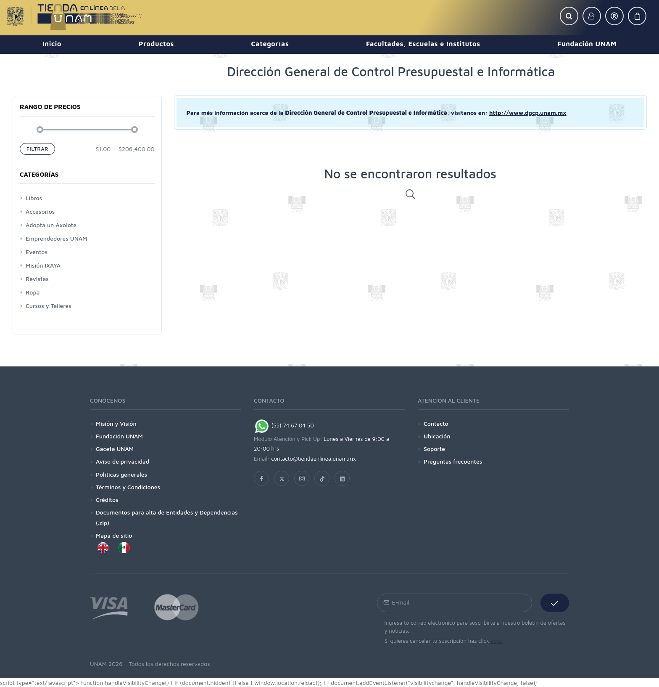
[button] (569, 16)
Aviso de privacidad (122, 461)
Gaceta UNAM (115, 448)
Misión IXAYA (43, 265)
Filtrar (37, 149)
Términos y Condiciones (128, 487)
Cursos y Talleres (48, 305)
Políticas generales (121, 474)
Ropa (33, 292)
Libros (34, 198)
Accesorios (40, 211)
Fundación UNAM (119, 436)
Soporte (434, 448)
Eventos (36, 251)
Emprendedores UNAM (56, 238)
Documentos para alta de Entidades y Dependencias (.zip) (167, 517)
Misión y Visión (116, 423)
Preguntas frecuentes (453, 461)
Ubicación (437, 436)
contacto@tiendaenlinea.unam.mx (313, 458)
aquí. (496, 640)
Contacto (436, 423)
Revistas (37, 278)
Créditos (107, 499)
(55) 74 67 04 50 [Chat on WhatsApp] (284, 425)
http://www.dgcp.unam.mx (528, 112)
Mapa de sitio (114, 535)
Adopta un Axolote (51, 224)
